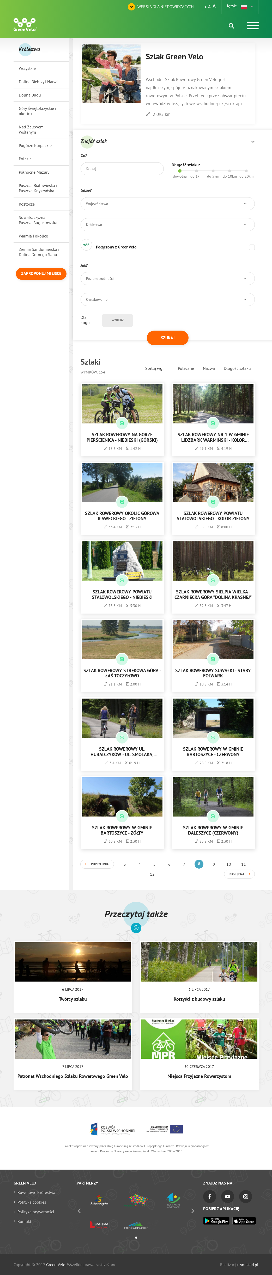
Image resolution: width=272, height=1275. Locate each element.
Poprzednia (99, 864)
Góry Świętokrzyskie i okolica (37, 111)
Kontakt (24, 1221)
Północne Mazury (34, 172)
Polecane (186, 368)
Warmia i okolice (33, 236)
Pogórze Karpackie (35, 145)
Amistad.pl (249, 1264)
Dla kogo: (86, 320)
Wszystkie (27, 68)
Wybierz (118, 320)
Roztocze (27, 204)
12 (152, 874)
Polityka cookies (31, 1202)
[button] (247, 7)
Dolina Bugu (30, 95)
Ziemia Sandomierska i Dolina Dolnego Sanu (39, 252)
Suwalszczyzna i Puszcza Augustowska (38, 220)
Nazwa (209, 368)
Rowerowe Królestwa (36, 1192)
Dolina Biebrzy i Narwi (38, 81)
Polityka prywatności (35, 1211)
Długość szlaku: (186, 165)
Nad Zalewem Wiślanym (31, 129)
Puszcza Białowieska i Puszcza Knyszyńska (38, 188)
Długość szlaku (237, 368)
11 (243, 864)
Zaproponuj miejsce (41, 273)
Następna (236, 874)
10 (228, 864)
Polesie (25, 158)
